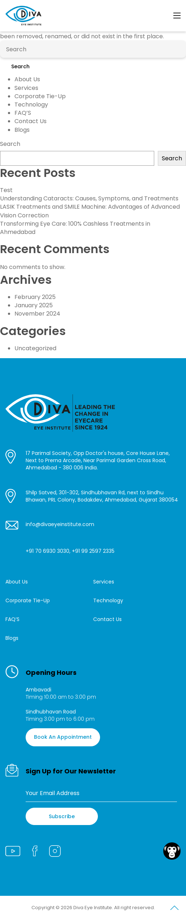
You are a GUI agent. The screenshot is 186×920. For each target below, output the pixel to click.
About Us (27, 79)
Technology (31, 104)
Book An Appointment (63, 737)
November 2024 (37, 313)
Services (26, 88)
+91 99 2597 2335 (93, 551)
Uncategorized (35, 348)
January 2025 (33, 305)
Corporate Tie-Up (40, 96)
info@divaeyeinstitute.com (60, 524)
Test (6, 190)
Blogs (22, 130)
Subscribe (62, 816)
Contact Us (30, 121)
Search (20, 66)
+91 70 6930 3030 (47, 551)
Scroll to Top (174, 909)
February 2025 (35, 297)
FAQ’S (22, 113)
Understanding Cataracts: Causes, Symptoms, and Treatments (89, 198)
